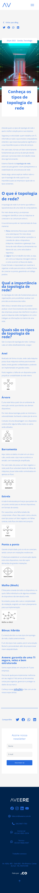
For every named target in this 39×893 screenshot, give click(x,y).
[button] (4, 27)
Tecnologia (28, 40)
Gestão (20, 40)
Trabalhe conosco (19, 854)
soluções (18, 689)
